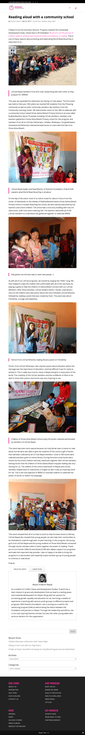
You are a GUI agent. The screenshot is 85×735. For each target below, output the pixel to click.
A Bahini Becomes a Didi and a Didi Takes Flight (28, 631)
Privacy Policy (46, 726)
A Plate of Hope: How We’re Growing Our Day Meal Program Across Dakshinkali (42, 639)
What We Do (50, 677)
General (12, 704)
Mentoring (50, 689)
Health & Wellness (53, 686)
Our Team (13, 683)
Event (53, 21)
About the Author (19, 569)
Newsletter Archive (17, 716)
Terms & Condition (58, 726)
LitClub (48, 692)
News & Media (14, 713)
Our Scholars (14, 686)
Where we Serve (51, 680)
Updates (44, 21)
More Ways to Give (53, 707)
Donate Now (50, 704)
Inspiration (13, 680)
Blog (49, 21)
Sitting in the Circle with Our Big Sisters (25, 635)
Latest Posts (37, 569)
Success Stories (15, 710)
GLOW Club (37, 21)
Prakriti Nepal (15, 21)
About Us (12, 677)
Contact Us (13, 689)
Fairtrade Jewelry (52, 710)
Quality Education (53, 683)
